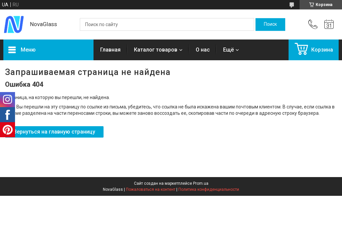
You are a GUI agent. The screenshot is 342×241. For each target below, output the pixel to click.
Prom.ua (200, 183)
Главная (110, 50)
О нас (203, 50)
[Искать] (270, 24)
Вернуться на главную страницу (54, 132)
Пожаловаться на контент (150, 189)
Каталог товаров (155, 50)
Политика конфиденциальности (208, 189)
